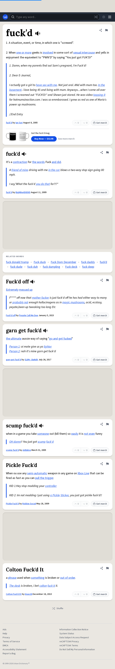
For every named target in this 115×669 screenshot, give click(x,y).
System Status (66, 633)
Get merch (100, 123)
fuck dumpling (51, 267)
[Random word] (96, 17)
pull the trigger (44, 478)
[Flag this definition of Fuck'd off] (107, 280)
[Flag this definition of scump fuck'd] (107, 424)
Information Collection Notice (73, 629)
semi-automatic (37, 473)
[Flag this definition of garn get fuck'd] (107, 329)
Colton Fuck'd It (14, 594)
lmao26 (28, 594)
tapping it (99, 95)
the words (38, 162)
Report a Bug (9, 653)
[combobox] (54, 17)
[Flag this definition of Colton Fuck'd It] (107, 568)
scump (42, 442)
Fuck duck (40, 262)
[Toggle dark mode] (103, 17)
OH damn (15, 442)
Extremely (12, 290)
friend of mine (19, 170)
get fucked (65, 339)
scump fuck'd (12, 450)
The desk (14, 586)
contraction (20, 162)
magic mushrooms (73, 302)
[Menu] (109, 17)
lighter (48, 347)
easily (74, 434)
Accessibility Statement (14, 649)
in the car (54, 170)
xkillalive (27, 450)
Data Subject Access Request (74, 637)
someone (43, 434)
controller (51, 486)
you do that (43, 184)
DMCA (5, 645)
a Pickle (55, 495)
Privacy (6, 637)
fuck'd (9, 122)
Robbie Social (29, 503)
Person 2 (14, 351)
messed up (25, 290)
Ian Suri (19, 122)
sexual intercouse (84, 53)
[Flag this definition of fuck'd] (106, 30)
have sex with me (46, 85)
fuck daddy (88, 262)
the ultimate (13, 339)
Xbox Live (83, 473)
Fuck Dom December (63, 262)
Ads (4, 629)
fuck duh (32, 267)
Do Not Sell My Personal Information (77, 649)
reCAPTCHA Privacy (69, 641)
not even (89, 434)
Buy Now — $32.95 (43, 139)
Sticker (64, 495)
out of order (67, 578)
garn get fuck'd (13, 359)
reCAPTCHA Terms (68, 645)
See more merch (66, 139)
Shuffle (57, 608)
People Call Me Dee (28, 315)
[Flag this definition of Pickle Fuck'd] (107, 463)
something (37, 578)
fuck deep (88, 267)
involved (48, 53)
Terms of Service (11, 641)
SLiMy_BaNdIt (31, 359)
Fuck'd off (11, 315)
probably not (20, 302)
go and (53, 339)
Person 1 (14, 347)
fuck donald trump (17, 262)
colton (43, 586)
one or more (23, 53)
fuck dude (16, 267)
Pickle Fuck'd (12, 503)
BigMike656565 (23, 192)
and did (56, 162)
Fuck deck (71, 267)
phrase (12, 578)
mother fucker (40, 298)
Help (5, 633)
